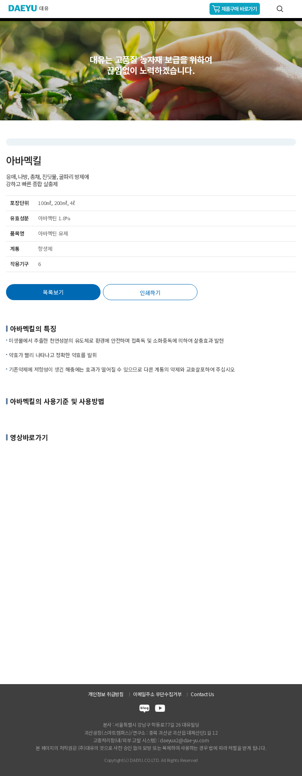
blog (144, 710)
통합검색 (280, 9)
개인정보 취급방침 (106, 694)
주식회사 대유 (32, 8)
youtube (160, 710)
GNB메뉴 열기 (292, 9)
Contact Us (202, 694)
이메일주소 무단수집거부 (157, 694)
